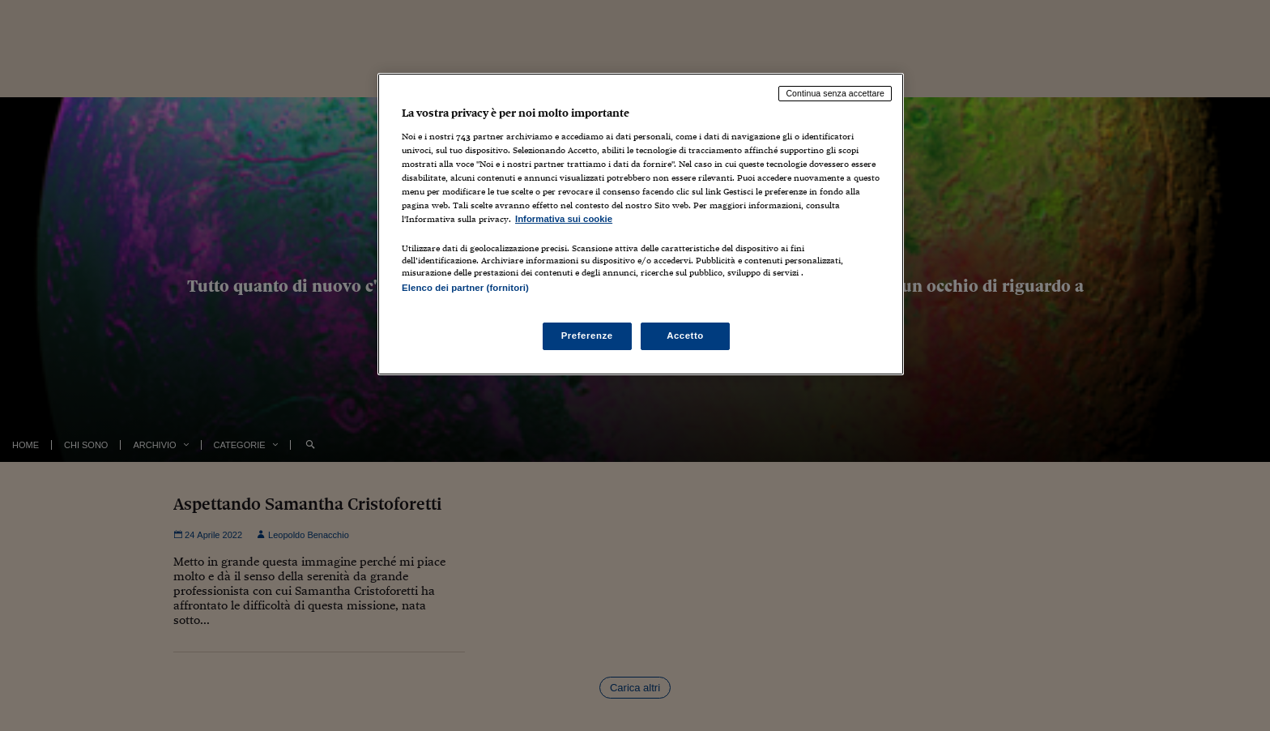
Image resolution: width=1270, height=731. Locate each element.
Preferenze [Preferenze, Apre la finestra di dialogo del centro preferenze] (587, 335)
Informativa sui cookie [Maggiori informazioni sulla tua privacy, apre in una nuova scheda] (563, 219)
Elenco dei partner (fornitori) (465, 288)
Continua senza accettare (835, 93)
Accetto (685, 335)
